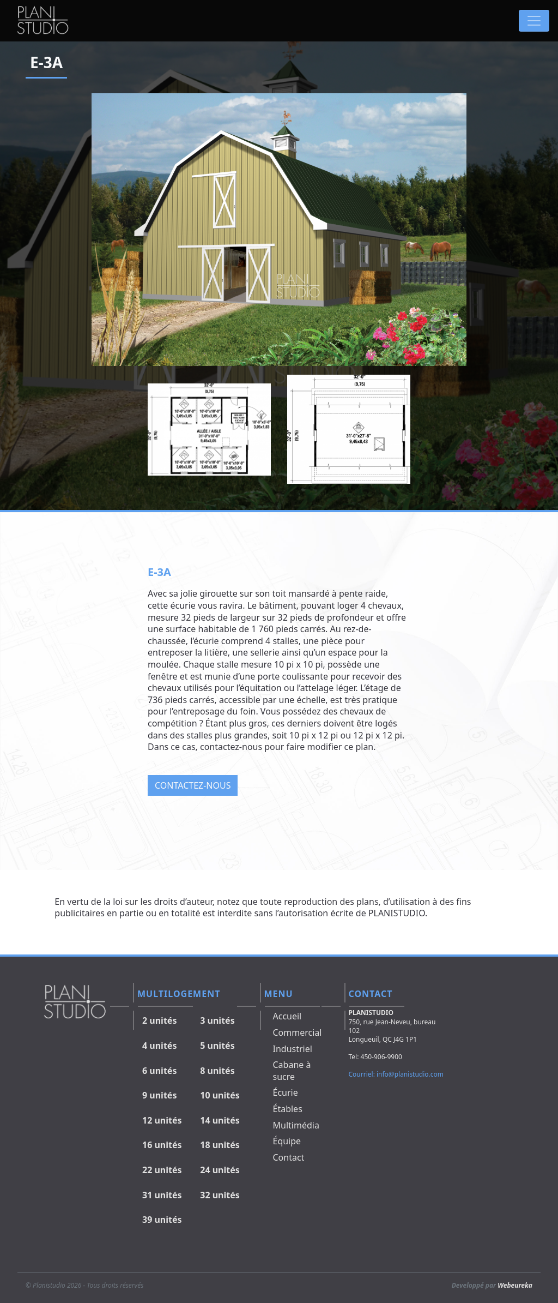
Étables (287, 1109)
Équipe (287, 1141)
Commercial (297, 1032)
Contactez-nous (193, 785)
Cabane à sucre (292, 1071)
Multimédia (296, 1125)
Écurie (285, 1092)
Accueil (287, 1016)
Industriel (292, 1049)
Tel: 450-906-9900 (375, 1056)
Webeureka (515, 1285)
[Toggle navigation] (534, 21)
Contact (289, 1157)
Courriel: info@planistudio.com (396, 1074)
